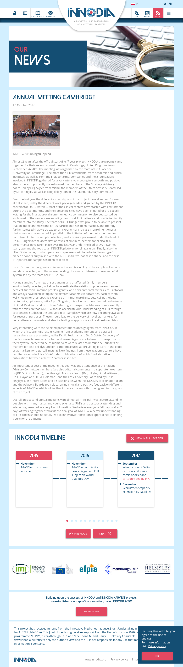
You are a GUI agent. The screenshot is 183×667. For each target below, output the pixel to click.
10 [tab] (107, 520)
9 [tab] (103, 520)
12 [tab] (116, 520)
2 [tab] (71, 520)
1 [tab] (67, 520)
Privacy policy (119, 659)
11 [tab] (111, 520)
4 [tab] (80, 520)
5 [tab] (85, 520)
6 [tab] (89, 520)
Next (105, 533)
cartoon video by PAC (136, 479)
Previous (78, 533)
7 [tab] (94, 520)
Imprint (137, 659)
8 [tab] (98, 520)
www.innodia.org (95, 659)
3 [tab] (76, 520)
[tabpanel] (40, 479)
